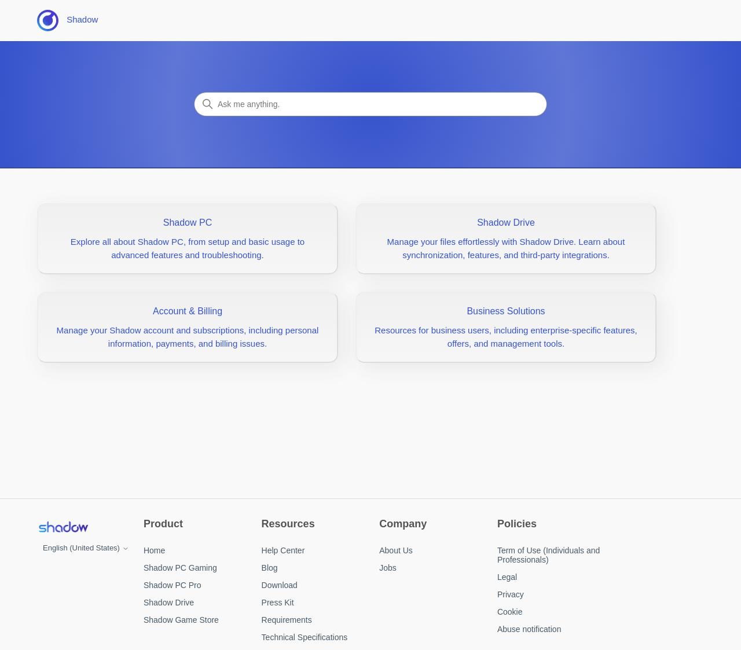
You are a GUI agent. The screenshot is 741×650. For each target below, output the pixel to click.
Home (154, 550)
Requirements (287, 620)
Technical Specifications (305, 637)
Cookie (510, 611)
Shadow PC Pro (172, 585)
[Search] (370, 104)
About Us (396, 550)
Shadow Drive (169, 602)
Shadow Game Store (181, 620)
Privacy (510, 594)
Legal (507, 577)
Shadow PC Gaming (180, 567)
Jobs (388, 567)
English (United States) (86, 547)
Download (280, 585)
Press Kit (278, 602)
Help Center (283, 550)
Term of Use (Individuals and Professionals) (548, 555)
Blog (270, 567)
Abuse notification (529, 629)
